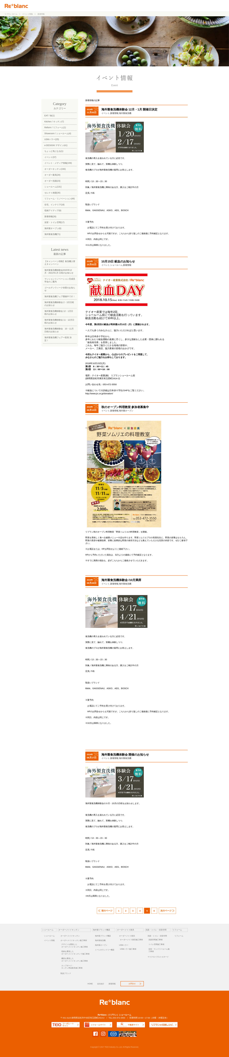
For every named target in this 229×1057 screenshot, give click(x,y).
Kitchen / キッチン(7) (54, 121)
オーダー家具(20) (52, 175)
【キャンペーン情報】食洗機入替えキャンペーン (59, 262)
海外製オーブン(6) (52, 228)
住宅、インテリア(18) (54, 204)
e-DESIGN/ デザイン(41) (56, 145)
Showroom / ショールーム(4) (57, 133)
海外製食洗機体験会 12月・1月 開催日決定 (129, 109)
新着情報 (114, 113)
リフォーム (185, 6)
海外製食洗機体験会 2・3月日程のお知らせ (59, 303)
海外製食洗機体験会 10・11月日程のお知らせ (59, 330)
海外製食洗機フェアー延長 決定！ (58, 338)
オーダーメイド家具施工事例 (131, 940)
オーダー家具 (151, 6)
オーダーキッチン (103, 6)
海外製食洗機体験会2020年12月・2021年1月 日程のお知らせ (58, 271)
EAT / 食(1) (49, 115)
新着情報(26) (50, 216)
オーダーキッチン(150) (55, 169)
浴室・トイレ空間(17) (54, 222)
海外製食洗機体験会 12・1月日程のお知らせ (58, 312)
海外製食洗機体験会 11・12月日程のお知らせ (59, 321)
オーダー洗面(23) (52, 181)
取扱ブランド (66, 973)
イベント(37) (50, 157)
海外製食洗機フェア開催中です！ (59, 296)
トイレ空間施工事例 (156, 944)
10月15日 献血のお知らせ (118, 261)
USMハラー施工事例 (128, 949)
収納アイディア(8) (52, 210)
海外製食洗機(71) (52, 234)
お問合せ (202, 6)
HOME (90, 984)
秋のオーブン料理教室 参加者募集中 (125, 407)
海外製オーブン (126, 411)
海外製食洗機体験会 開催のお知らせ (125, 754)
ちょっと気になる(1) (53, 151)
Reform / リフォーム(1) (55, 127)
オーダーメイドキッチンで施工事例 (76, 952)
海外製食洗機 (125, 113)
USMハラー (123, 945)
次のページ (165, 910)
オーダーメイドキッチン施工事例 (74, 940)
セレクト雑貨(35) (52, 193)
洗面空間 (168, 6)
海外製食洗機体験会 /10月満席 (121, 580)
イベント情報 (49, 940)
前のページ (106, 910)
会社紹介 (100, 984)
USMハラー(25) (51, 139)
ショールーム (84, 6)
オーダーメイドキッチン (70, 936)
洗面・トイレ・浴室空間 (157, 936)
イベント (105, 113)
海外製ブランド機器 (128, 6)
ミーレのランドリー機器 (104, 950)
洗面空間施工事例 (155, 940)
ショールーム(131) (53, 187)
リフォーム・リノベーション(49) (59, 198)
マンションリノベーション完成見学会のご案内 (59, 280)
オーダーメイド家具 (127, 936)
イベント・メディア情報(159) (58, 163)
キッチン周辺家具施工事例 (76, 966)
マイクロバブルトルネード (158, 957)
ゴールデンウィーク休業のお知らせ (59, 289)
